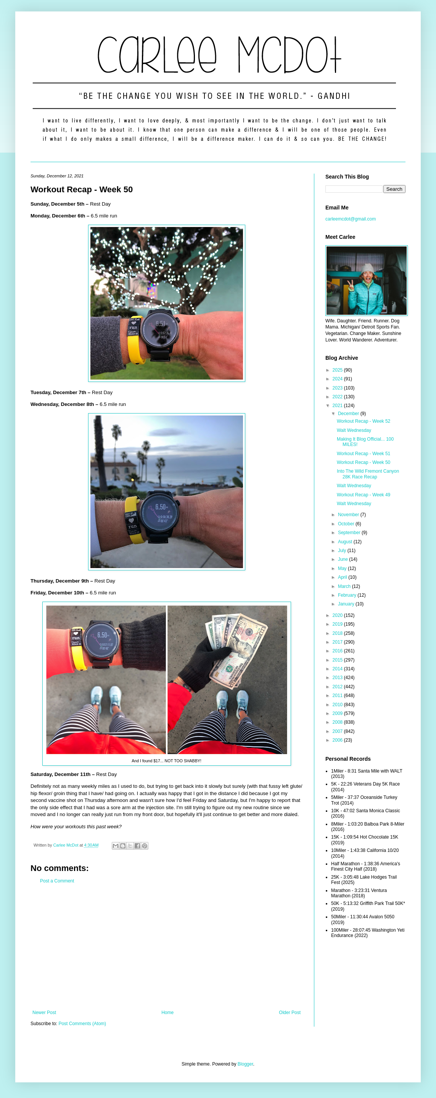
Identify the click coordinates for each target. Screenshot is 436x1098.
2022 (338, 396)
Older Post (290, 1012)
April (343, 577)
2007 (338, 731)
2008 (338, 722)
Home (167, 1012)
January (347, 604)
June (343, 559)
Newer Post (44, 1012)
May (343, 568)
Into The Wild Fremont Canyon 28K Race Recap (368, 474)
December (349, 413)
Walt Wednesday (354, 430)
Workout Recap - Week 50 (363, 462)
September (350, 532)
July (343, 550)
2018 (338, 633)
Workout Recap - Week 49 (363, 494)
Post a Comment (57, 881)
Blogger (245, 1064)
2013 (338, 677)
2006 (338, 740)
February (347, 595)
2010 (338, 704)
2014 (338, 668)
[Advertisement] (166, 947)
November (349, 514)
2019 (338, 624)
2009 (338, 713)
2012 (338, 686)
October (347, 523)
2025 (338, 370)
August (346, 541)
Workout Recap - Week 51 (363, 453)
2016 (338, 651)
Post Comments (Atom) (82, 1023)
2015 (338, 660)
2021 (338, 405)
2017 (338, 642)
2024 (338, 379)
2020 (338, 615)
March (345, 586)
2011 (338, 695)
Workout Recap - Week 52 (363, 421)
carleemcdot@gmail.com (350, 219)
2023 (338, 388)
